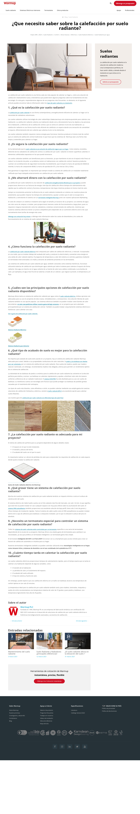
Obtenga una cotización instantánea (49, 684)
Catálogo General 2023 (79, 715)
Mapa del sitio (45, 726)
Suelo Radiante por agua (105, 35)
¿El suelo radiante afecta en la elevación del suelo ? (77, 653)
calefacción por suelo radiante (20, 113)
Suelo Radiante (73, 17)
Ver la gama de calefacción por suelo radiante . (24, 314)
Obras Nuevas (63, 35)
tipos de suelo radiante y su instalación (61, 103)
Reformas (73, 35)
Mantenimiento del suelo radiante (20, 653)
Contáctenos (13, 721)
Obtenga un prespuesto (125, 3)
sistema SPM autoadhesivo (17, 508)
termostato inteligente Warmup (49, 198)
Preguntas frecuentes (47, 715)
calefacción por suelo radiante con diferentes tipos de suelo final (45, 398)
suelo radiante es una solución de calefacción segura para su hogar (49, 149)
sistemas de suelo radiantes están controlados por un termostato (38, 529)
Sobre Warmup (14, 713)
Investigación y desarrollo (18, 718)
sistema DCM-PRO (50, 379)
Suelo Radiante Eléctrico (86, 35)
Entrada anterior (17, 621)
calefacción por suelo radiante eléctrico (24, 252)
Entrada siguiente (81, 621)
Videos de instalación (47, 721)
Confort (54, 35)
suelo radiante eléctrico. (68, 296)
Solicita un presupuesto (109, 82)
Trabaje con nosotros (47, 718)
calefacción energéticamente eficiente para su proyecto (64, 183)
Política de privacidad (109, 711)
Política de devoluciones (110, 714)
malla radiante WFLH (55, 391)
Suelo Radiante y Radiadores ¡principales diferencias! (47, 654)
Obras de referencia (47, 723)
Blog (65, 17)
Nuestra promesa (15, 715)
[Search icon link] (111, 3)
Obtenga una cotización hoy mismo (20, 216)
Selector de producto (47, 713)
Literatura (74, 713)
